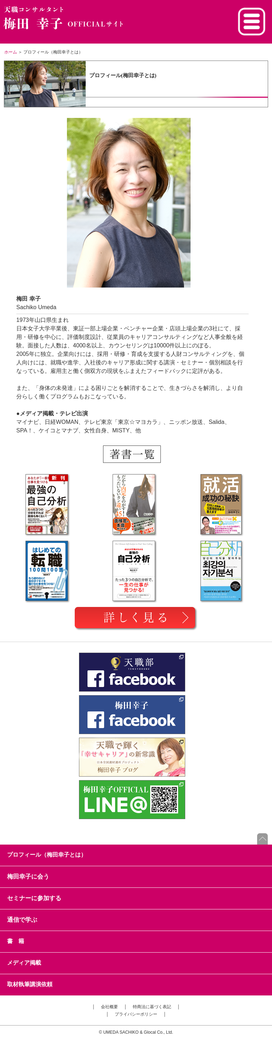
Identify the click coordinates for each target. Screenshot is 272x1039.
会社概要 (109, 1006)
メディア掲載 (24, 963)
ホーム (10, 52)
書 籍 (15, 941)
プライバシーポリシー (136, 1014)
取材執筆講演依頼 (29, 984)
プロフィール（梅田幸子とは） (46, 855)
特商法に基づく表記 (152, 1006)
